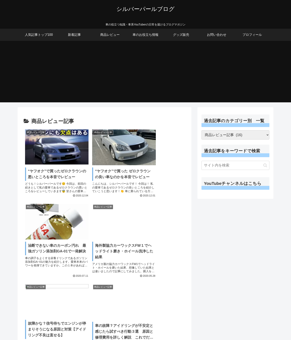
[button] (265, 165)
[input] (235, 165)
